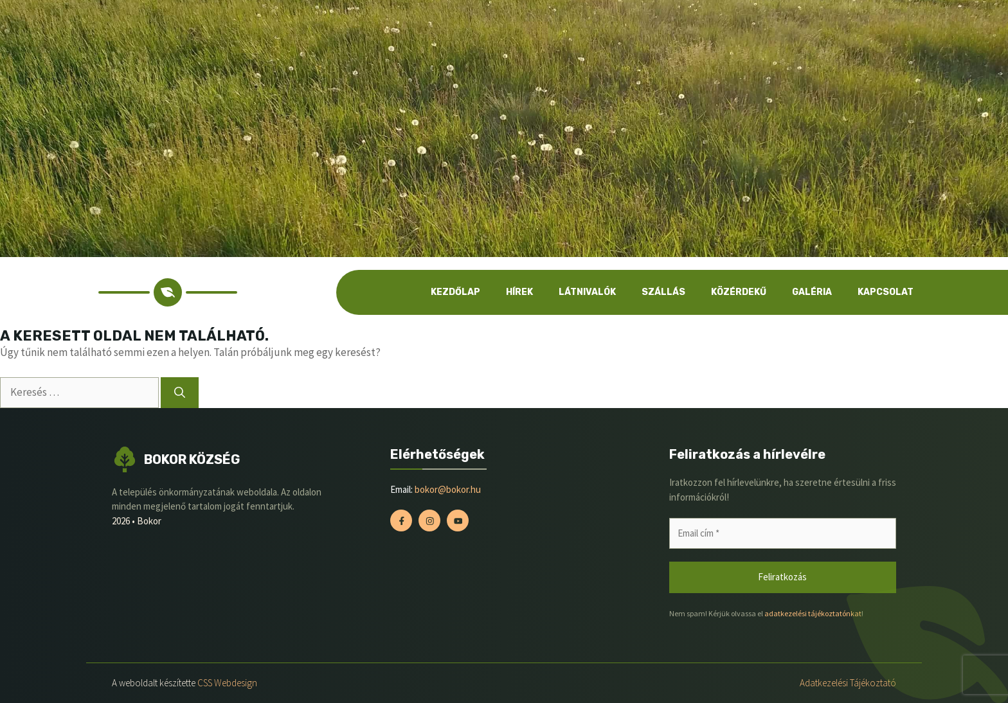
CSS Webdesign (227, 683)
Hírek (519, 292)
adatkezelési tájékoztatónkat (812, 613)
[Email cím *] (782, 533)
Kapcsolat (886, 292)
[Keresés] (180, 392)
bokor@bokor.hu (448, 489)
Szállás (663, 292)
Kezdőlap (455, 292)
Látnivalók (587, 292)
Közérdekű (738, 292)
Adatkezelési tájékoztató (848, 683)
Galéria (812, 292)
